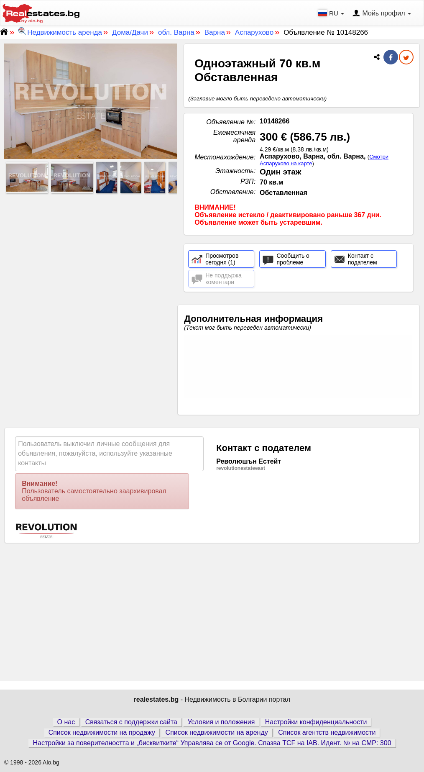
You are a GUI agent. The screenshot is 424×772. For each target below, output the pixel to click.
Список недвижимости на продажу (102, 732)
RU (332, 13)
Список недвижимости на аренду (217, 732)
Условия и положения (221, 722)
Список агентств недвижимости (326, 732)
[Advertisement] (90, 254)
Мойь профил (381, 14)
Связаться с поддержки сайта (131, 722)
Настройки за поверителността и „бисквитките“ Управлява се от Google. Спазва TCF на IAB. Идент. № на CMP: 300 (212, 742)
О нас (66, 722)
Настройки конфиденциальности (316, 722)
